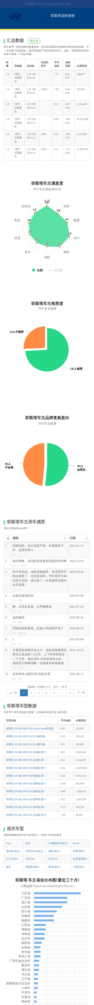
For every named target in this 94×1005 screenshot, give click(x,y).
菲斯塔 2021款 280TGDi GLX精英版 (25, 736)
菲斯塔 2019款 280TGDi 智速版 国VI (26, 768)
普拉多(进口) (13, 851)
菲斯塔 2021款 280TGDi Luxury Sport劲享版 (29, 728)
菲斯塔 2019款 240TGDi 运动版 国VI (26, 814)
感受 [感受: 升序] (16, 538)
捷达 (8, 866)
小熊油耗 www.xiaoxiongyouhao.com (47, 4)
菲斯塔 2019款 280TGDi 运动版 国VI (26, 752)
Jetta (8, 843)
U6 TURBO (12, 858)
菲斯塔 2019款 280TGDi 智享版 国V (25, 807)
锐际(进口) (54, 851)
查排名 (34, 41)
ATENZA (30, 858)
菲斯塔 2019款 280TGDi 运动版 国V (25, 760)
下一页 (81, 692)
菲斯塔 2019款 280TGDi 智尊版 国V (25, 791)
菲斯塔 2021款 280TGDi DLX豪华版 (25, 744)
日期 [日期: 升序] (72, 538)
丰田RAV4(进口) (34, 851)
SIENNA (53, 858)
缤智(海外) (79, 851)
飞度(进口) (79, 866)
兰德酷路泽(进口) (58, 843)
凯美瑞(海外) (80, 858)
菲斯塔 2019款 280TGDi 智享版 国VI (26, 799)
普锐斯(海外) (32, 866)
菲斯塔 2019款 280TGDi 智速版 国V (25, 775)
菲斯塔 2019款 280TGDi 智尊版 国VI (26, 783)
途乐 (27, 843)
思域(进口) (54, 866)
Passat (76, 843)
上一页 (13, 692)
